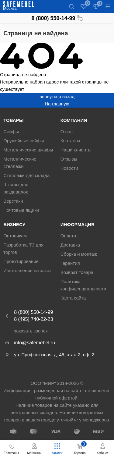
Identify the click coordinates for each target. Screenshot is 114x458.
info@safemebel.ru (34, 342)
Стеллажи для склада (26, 175)
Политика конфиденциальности (83, 285)
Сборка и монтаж (78, 254)
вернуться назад (57, 96)
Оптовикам (15, 235)
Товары (13, 120)
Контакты (70, 140)
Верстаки (13, 201)
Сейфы (11, 131)
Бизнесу (14, 224)
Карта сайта (73, 297)
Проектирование (21, 261)
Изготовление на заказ (27, 270)
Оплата (68, 235)
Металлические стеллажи (19, 162)
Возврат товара (76, 272)
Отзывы (68, 159)
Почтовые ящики (21, 210)
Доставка (70, 244)
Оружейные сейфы (23, 140)
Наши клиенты (76, 149)
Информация (77, 224)
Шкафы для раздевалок (15, 188)
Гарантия (70, 263)
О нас (66, 131)
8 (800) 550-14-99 (56, 18)
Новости (69, 168)
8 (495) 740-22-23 (33, 319)
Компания (73, 120)
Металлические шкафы (28, 149)
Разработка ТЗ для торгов (23, 248)
